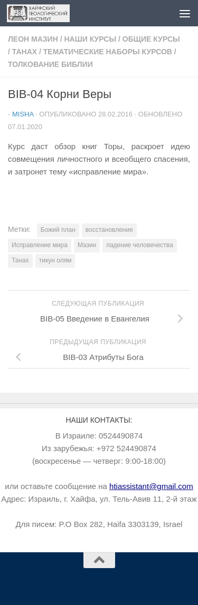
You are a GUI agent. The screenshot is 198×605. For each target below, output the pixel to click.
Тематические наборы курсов (107, 51)
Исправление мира (40, 245)
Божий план (58, 229)
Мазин (87, 245)
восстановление (109, 229)
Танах (24, 51)
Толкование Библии (50, 64)
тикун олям (55, 260)
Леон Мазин (33, 39)
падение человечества (139, 245)
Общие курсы (151, 39)
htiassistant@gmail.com (151, 486)
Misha (22, 114)
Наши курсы (90, 39)
